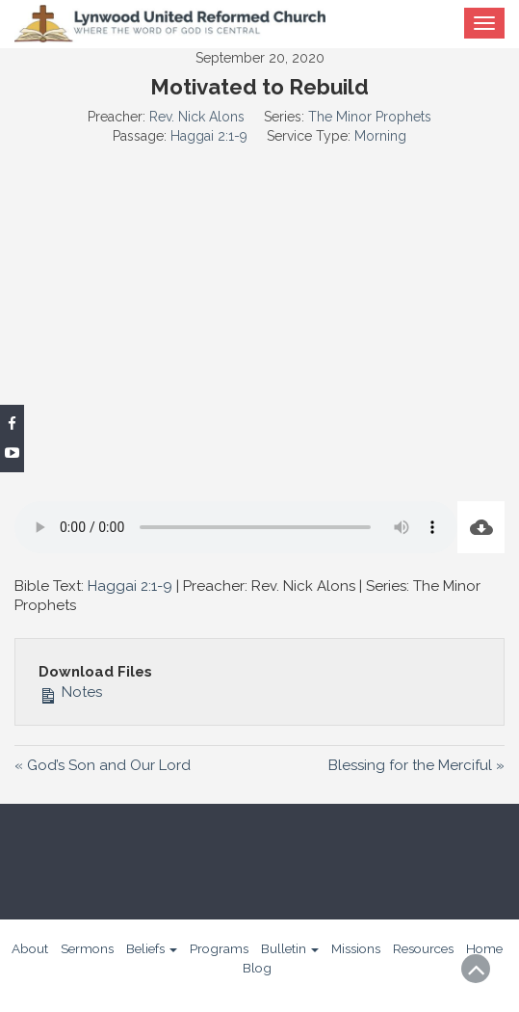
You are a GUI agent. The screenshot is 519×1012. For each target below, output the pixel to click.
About (30, 948)
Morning (380, 136)
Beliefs (151, 948)
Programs (219, 948)
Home (484, 948)
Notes (70, 692)
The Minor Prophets (369, 116)
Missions (355, 948)
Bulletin (290, 948)
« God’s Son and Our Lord (102, 765)
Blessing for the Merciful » (416, 765)
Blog (257, 967)
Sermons (87, 948)
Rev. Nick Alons (197, 116)
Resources (423, 948)
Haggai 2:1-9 (208, 136)
